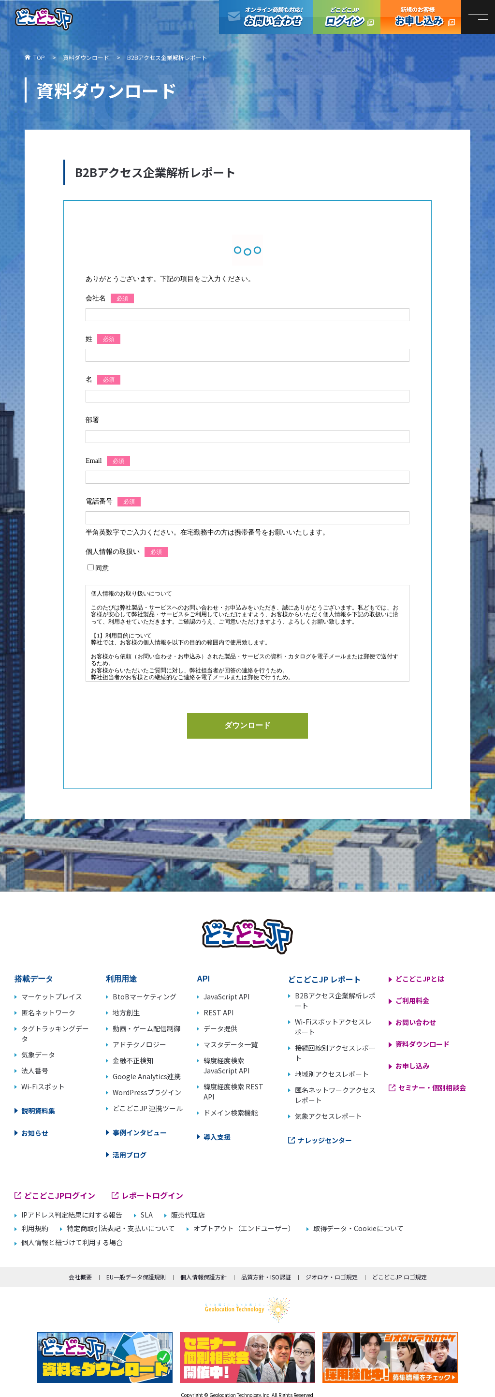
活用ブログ (129, 1154)
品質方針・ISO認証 (266, 1277)
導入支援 (217, 1136)
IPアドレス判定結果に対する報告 (71, 1214)
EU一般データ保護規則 (136, 1277)
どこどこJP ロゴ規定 (399, 1277)
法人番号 (34, 1070)
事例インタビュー (140, 1132)
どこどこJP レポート (324, 979)
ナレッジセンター (325, 1140)
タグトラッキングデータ (55, 1033)
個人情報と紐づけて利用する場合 (72, 1242)
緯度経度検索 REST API (233, 1091)
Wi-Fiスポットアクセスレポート (333, 1027)
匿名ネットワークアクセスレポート (335, 1095)
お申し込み (412, 1065)
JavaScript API (226, 996)
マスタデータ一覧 (231, 1044)
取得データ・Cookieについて (358, 1228)
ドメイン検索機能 (231, 1112)
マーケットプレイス (51, 996)
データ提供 (220, 1028)
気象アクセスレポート (328, 1116)
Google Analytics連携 (147, 1076)
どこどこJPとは (419, 978)
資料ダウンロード (422, 1044)
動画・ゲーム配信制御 (146, 1028)
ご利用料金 (412, 1000)
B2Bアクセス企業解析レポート (335, 1001)
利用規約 (34, 1228)
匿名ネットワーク (48, 1012)
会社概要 (80, 1277)
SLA (147, 1214)
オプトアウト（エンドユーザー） (244, 1228)
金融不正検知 (133, 1060)
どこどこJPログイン (346, 17)
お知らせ (34, 1132)
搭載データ (34, 979)
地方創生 (126, 1012)
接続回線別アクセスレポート (335, 1053)
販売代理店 (188, 1214)
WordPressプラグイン (147, 1092)
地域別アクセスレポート (332, 1074)
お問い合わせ (415, 1022)
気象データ (38, 1054)
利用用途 (121, 979)
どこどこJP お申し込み (420, 17)
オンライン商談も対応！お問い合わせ (266, 17)
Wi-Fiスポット (43, 1086)
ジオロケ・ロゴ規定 (332, 1277)
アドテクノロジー (139, 1044)
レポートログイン (152, 1195)
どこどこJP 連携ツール (148, 1108)
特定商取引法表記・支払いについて (121, 1228)
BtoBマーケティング (144, 996)
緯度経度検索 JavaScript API (226, 1065)
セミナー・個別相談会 (432, 1087)
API (203, 979)
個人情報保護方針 (203, 1277)
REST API (218, 1012)
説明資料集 (38, 1110)
